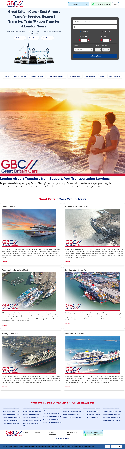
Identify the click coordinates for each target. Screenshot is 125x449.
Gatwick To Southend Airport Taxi (72, 417)
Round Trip (106, 31)
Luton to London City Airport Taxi (11, 417)
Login (115, 4)
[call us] (78, 4)
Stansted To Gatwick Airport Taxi (111, 417)
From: (78, 21)
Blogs (102, 76)
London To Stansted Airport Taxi (91, 408)
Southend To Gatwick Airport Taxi (32, 411)
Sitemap (38, 432)
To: (77, 26)
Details (4, 262)
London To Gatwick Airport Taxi (91, 417)
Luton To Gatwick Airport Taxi (11, 423)
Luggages (104, 36)
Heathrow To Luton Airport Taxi (51, 419)
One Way (85, 31)
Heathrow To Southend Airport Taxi (52, 422)
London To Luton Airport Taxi (90, 411)
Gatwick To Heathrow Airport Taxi (72, 411)
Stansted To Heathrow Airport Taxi (112, 420)
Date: (76, 46)
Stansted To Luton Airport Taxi (111, 408)
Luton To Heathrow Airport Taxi (11, 411)
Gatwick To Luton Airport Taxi (70, 414)
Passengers (83, 36)
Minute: (106, 48)
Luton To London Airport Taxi (10, 420)
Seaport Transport (37, 76)
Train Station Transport (56, 76)
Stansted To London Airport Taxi (111, 414)
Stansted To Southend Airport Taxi (112, 411)
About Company (114, 76)
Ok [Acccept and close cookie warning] (107, 446)
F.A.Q (25, 432)
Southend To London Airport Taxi (31, 408)
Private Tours (90, 76)
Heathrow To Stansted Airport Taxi (52, 416)
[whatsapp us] (101, 4)
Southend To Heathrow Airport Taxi (32, 420)
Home (7, 76)
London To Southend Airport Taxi (91, 414)
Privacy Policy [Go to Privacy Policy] (116, 446)
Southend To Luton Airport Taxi (31, 417)
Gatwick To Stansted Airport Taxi (71, 408)
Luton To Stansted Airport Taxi (11, 408)
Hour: (98, 48)
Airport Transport (20, 76)
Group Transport (75, 76)
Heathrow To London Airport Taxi (51, 413)
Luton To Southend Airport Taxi (11, 414)
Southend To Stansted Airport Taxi (32, 414)
